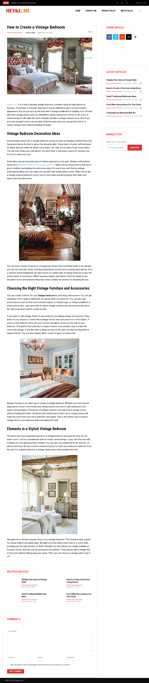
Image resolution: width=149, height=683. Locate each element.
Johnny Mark (30, 33)
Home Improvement (15, 33)
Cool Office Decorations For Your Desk (123, 104)
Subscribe (134, 148)
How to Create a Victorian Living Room (123, 88)
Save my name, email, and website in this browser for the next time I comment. (40, 665)
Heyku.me (11, 104)
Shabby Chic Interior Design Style (23, 3)
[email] (116, 148)
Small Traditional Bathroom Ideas (121, 96)
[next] (82, 3)
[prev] (78, 3)
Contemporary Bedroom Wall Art (121, 113)
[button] (140, 10)
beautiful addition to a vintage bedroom (36, 165)
